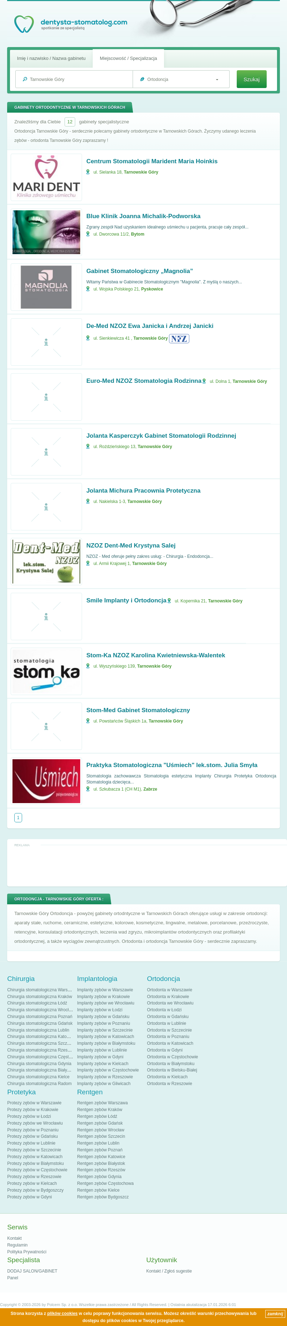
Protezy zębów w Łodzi (29, 1116)
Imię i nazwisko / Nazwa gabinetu (51, 58)
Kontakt (14, 1238)
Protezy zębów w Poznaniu (32, 1129)
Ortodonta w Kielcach (167, 1076)
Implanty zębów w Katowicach (105, 1036)
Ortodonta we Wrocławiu (170, 1003)
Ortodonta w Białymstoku (170, 1063)
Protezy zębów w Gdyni (29, 1196)
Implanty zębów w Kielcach (102, 1063)
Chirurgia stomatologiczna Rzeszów (41, 1050)
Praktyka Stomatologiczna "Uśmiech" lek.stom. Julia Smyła (171, 765)
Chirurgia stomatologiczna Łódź (37, 1003)
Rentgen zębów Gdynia (99, 1176)
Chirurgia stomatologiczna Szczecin (41, 1043)
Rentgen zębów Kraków (99, 1109)
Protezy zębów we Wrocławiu (35, 1123)
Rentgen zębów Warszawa (102, 1102)
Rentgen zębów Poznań (99, 1149)
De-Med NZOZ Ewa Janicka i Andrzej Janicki (149, 326)
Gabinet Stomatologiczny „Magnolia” (139, 271)
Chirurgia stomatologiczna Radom (39, 1083)
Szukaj (252, 79)
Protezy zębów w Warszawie (34, 1102)
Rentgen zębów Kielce (98, 1190)
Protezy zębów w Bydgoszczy (35, 1190)
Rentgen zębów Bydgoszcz (103, 1196)
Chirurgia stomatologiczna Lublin (38, 1030)
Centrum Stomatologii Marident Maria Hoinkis (151, 161)
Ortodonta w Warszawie (169, 989)
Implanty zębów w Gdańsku (103, 1016)
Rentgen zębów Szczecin (101, 1136)
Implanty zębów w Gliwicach (103, 1083)
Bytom (137, 234)
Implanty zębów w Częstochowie (108, 1070)
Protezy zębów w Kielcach (32, 1183)
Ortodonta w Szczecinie (169, 1030)
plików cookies (62, 1313)
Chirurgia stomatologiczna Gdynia (39, 1063)
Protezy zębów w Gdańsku (32, 1136)
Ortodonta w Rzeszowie (169, 1083)
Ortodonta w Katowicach (170, 1043)
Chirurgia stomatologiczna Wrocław (40, 1009)
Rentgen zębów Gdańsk (100, 1123)
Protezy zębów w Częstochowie (37, 1169)
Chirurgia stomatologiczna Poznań (39, 1016)
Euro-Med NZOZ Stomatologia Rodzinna (143, 380)
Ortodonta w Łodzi (164, 1009)
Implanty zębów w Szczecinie (105, 1030)
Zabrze (150, 789)
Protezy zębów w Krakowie (32, 1109)
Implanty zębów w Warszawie (105, 989)
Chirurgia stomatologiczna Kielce (38, 1076)
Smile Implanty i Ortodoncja (126, 600)
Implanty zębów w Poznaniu (103, 1023)
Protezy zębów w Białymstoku (35, 1163)
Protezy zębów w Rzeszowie (34, 1176)
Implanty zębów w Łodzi (99, 1009)
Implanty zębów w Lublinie (102, 1050)
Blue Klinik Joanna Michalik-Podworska (143, 216)
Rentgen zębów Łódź (97, 1116)
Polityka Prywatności (26, 1251)
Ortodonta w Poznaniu (168, 1036)
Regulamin (17, 1245)
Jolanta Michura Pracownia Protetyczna (143, 490)
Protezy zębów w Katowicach (34, 1156)
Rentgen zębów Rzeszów (101, 1169)
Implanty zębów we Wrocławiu (105, 1003)
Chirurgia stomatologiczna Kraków (39, 996)
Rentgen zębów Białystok (101, 1163)
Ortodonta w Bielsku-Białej (172, 1070)
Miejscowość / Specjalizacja (128, 58)
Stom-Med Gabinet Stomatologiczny (138, 710)
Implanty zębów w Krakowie (103, 996)
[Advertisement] (147, 865)
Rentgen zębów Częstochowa (105, 1183)
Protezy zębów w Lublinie (31, 1143)
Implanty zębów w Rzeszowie (105, 1076)
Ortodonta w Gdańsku (168, 1016)
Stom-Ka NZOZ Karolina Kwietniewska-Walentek (155, 655)
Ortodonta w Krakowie (168, 996)
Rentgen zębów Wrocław (100, 1129)
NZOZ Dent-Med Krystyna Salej (130, 545)
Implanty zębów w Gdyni (100, 1056)
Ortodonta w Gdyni (165, 1050)
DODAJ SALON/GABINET (32, 1271)
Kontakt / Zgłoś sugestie (169, 1271)
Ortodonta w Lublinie (166, 1023)
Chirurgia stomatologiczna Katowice (41, 1036)
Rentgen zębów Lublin (98, 1143)
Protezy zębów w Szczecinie (34, 1149)
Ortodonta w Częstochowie (172, 1056)
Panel (12, 1277)
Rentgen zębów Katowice (101, 1156)
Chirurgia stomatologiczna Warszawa (42, 989)
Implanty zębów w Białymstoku (106, 1043)
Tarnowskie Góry (141, 172)
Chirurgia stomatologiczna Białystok (41, 1070)
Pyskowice (152, 289)
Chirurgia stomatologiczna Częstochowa (45, 1056)
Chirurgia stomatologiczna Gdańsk (39, 1023)
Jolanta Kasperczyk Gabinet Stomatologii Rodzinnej (161, 435)
